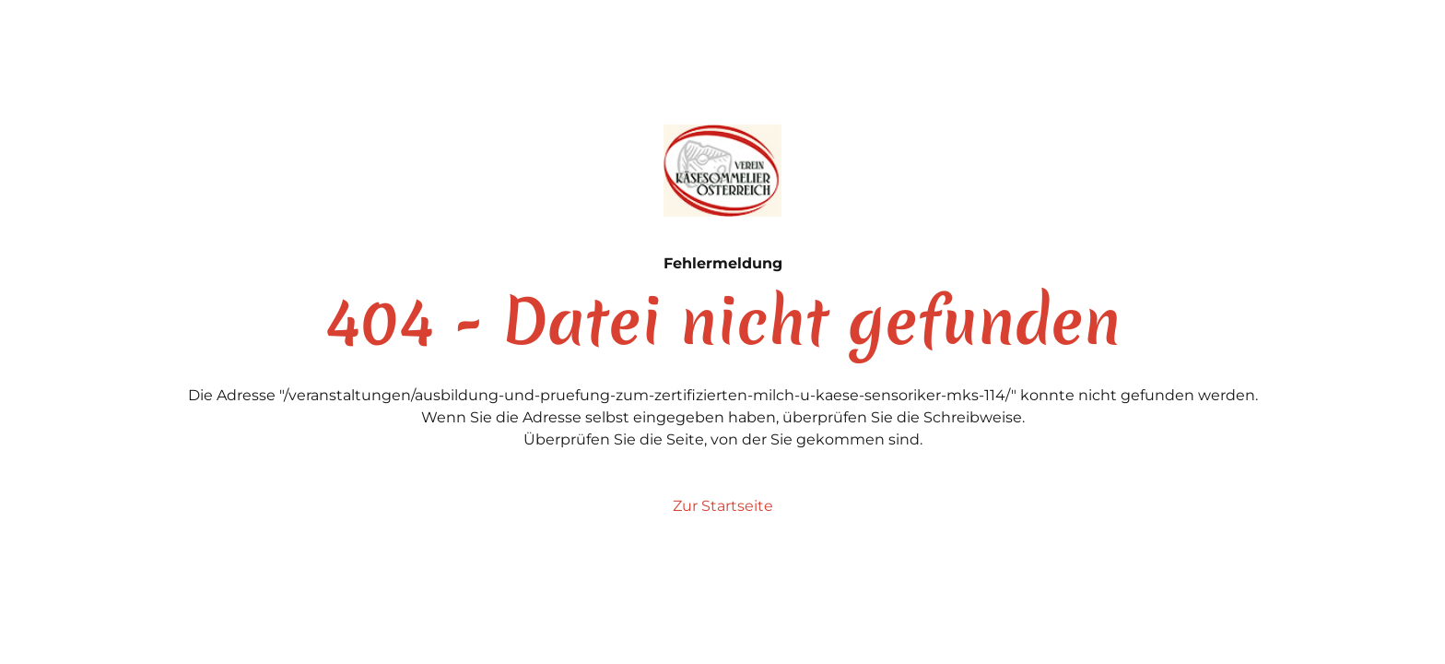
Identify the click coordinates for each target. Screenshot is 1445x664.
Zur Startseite (723, 506)
